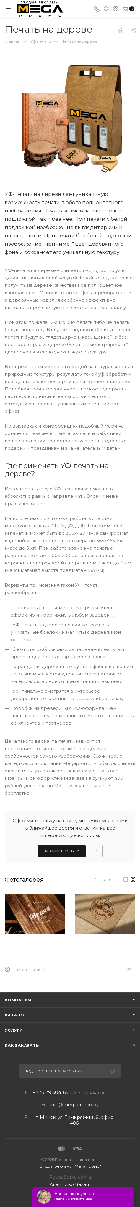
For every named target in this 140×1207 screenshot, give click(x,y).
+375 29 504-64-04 (54, 1092)
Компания (18, 1000)
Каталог (16, 1015)
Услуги (14, 1030)
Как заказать (22, 1045)
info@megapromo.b (73, 1104)
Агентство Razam (70, 1184)
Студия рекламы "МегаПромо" (70, 1166)
